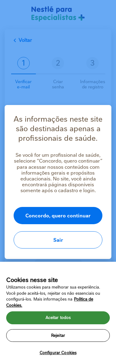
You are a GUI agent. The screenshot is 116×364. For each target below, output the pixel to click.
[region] (58, 313)
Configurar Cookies (58, 352)
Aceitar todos (58, 317)
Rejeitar (58, 335)
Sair (58, 240)
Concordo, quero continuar (58, 215)
